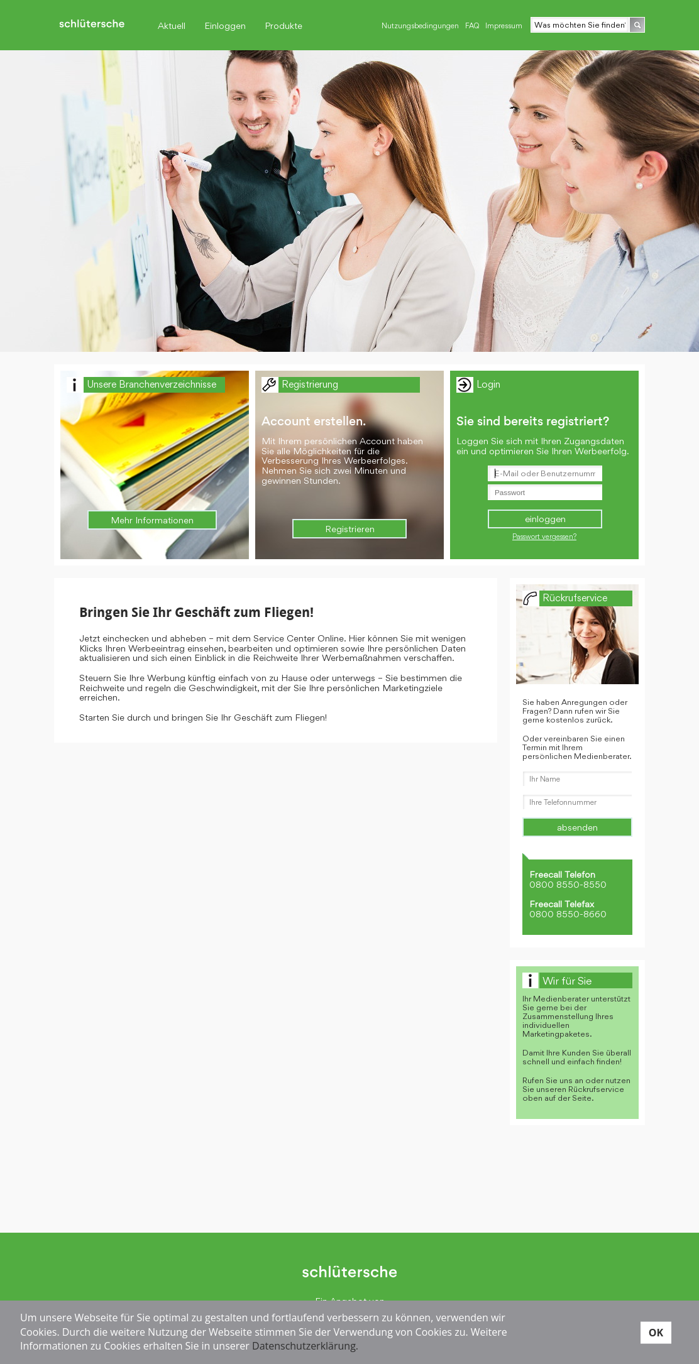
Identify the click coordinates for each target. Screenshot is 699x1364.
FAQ (472, 25)
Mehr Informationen (152, 520)
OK (656, 1332)
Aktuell (171, 25)
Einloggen (225, 25)
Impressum (503, 25)
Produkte (283, 25)
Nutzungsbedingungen (420, 25)
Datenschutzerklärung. (305, 1346)
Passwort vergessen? (544, 536)
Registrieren (350, 528)
